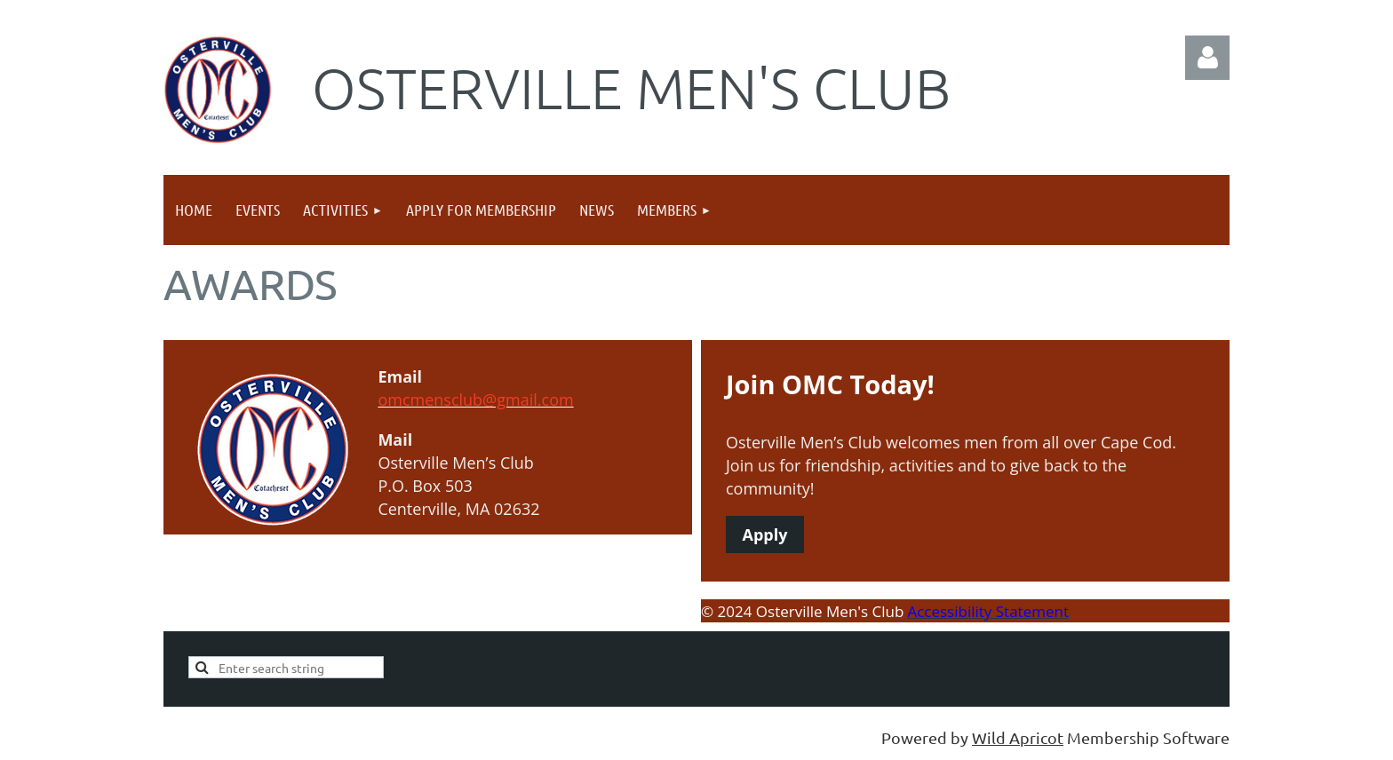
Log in (1207, 58)
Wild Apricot (1017, 737)
